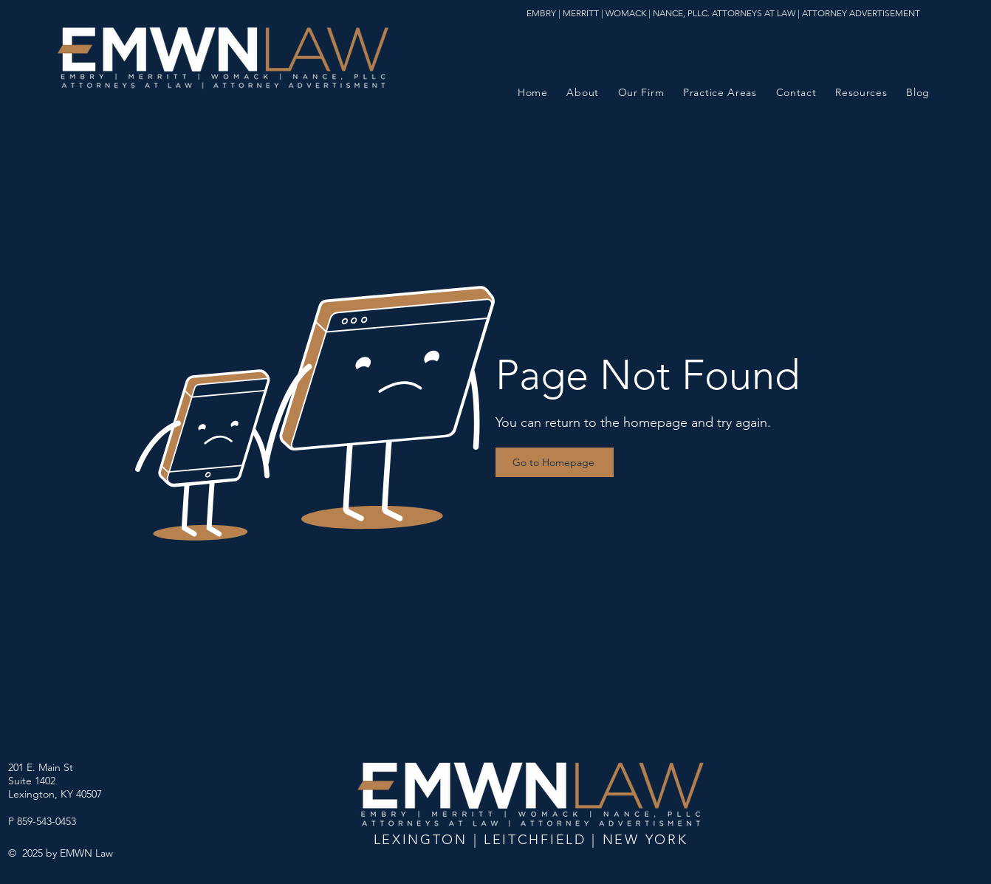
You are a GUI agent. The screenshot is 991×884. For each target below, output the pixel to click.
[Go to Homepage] (555, 462)
